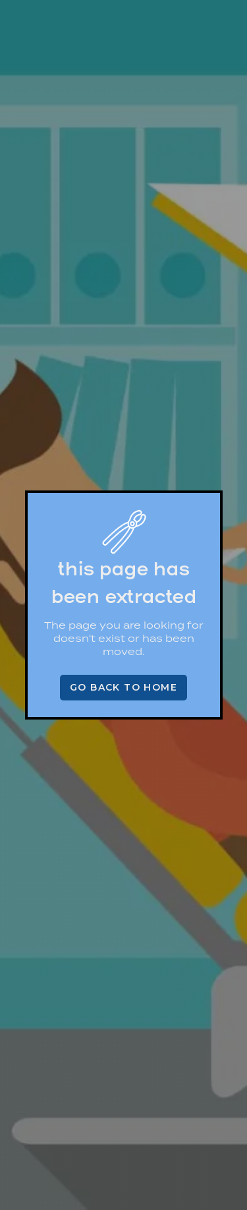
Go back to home (123, 687)
